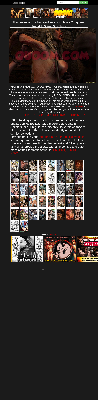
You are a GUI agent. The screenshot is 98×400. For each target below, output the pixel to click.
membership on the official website (62, 136)
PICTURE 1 (19, 115)
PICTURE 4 (62, 115)
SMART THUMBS (52, 235)
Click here (77, 106)
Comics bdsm (52, 268)
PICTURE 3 (48, 115)
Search (83, 3)
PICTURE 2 (33, 115)
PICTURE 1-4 (77, 115)
